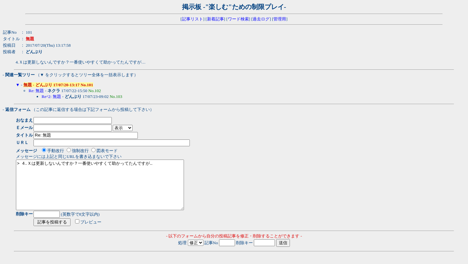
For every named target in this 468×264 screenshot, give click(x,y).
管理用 (279, 19)
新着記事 (215, 19)
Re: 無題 (36, 90)
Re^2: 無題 (51, 96)
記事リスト (192, 19)
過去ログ (261, 19)
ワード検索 (238, 19)
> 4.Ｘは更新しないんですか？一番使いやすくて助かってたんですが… (110, 190)
